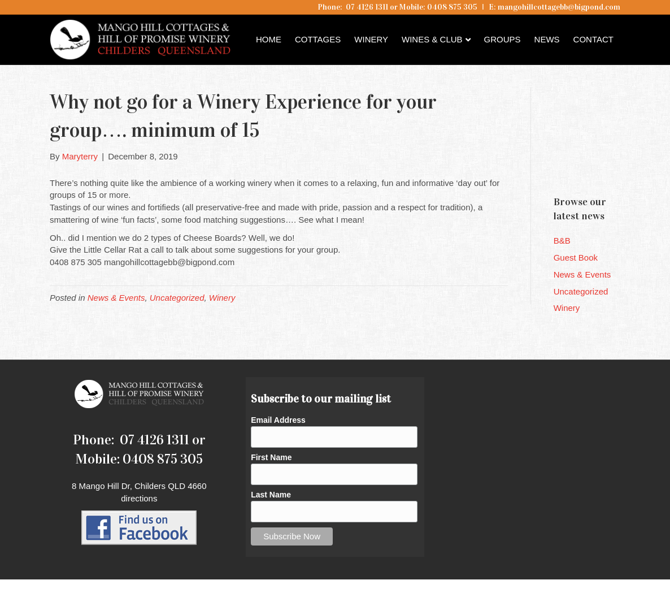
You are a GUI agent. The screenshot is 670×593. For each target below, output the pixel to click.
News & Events (116, 297)
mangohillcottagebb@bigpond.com (559, 7)
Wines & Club (432, 39)
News (547, 39)
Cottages (318, 39)
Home (268, 39)
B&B (562, 240)
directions (139, 498)
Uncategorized (177, 297)
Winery (371, 39)
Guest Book (576, 257)
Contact (593, 39)
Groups (502, 39)
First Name (271, 457)
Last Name (271, 494)
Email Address (278, 420)
